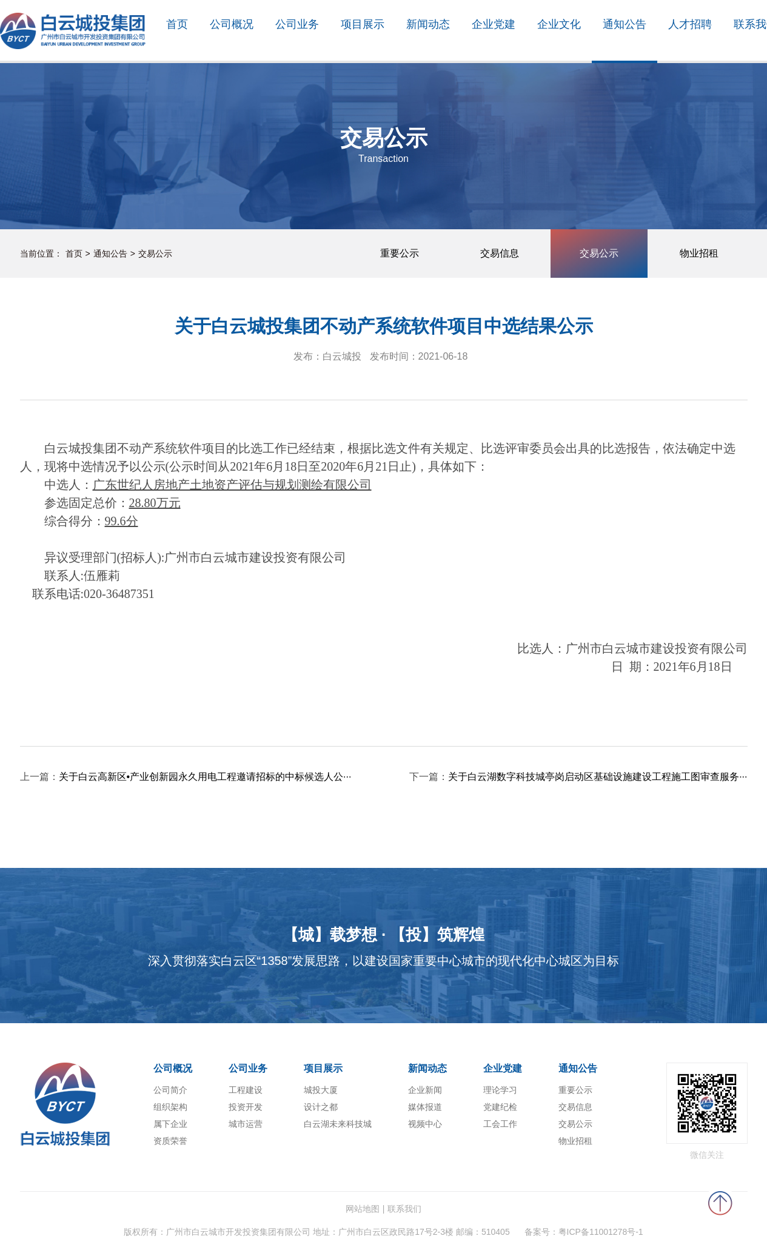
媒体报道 (425, 1107)
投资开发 (246, 1107)
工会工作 (500, 1124)
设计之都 (321, 1107)
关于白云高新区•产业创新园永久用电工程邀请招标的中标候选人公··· (205, 776)
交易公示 (155, 253)
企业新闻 (425, 1090)
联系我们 (404, 1209)
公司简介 (170, 1090)
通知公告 (110, 253)
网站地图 (363, 1209)
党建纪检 (500, 1107)
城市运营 (246, 1124)
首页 (73, 253)
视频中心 (425, 1124)
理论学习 (500, 1090)
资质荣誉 (170, 1141)
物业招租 (575, 1141)
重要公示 (575, 1090)
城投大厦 (321, 1090)
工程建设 (246, 1090)
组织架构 (170, 1107)
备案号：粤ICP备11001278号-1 (583, 1232)
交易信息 (575, 1107)
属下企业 (170, 1124)
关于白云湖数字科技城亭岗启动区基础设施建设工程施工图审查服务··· (597, 776)
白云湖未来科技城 (338, 1124)
